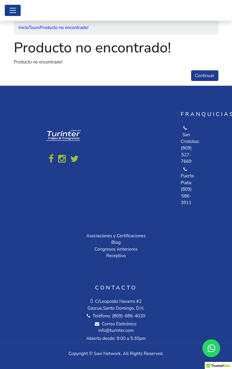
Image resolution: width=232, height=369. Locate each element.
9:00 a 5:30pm (131, 338)
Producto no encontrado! (64, 28)
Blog (116, 242)
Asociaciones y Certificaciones (116, 236)
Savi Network (107, 354)
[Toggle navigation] (13, 10)
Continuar (205, 76)
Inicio (24, 28)
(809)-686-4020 (128, 316)
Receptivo (116, 256)
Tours (34, 28)
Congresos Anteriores (116, 249)
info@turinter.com (116, 330)
